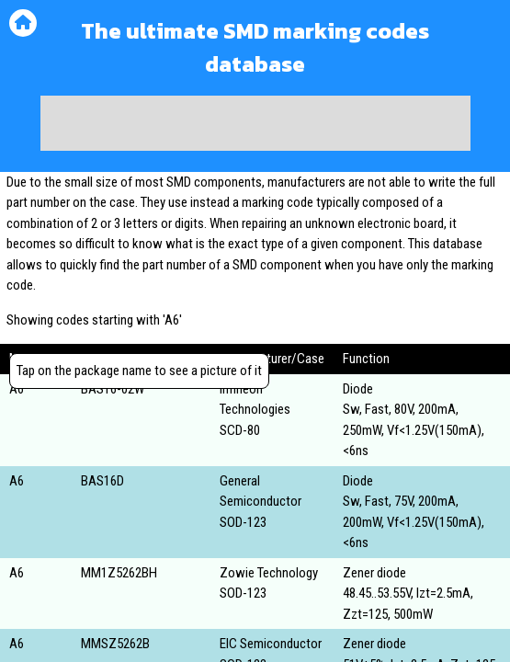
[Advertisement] (255, 123)
